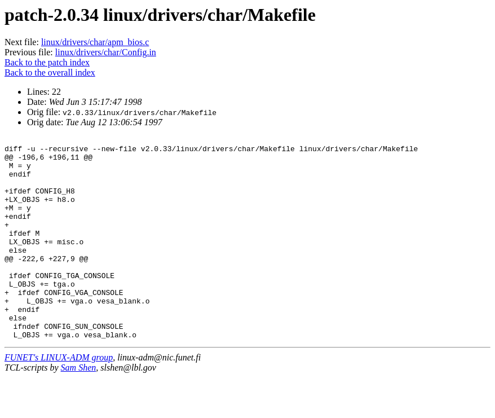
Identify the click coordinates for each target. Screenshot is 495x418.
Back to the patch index (47, 62)
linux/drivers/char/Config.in (105, 52)
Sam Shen (78, 408)
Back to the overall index (50, 72)
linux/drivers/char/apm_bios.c (95, 42)
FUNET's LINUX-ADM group (59, 398)
